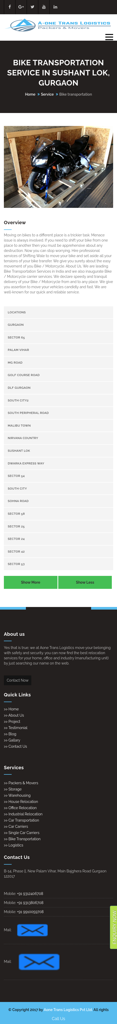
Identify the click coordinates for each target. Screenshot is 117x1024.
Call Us (58, 1018)
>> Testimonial (15, 728)
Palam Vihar (18, 350)
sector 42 (16, 551)
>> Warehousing (17, 795)
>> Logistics (13, 845)
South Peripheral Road (28, 413)
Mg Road (15, 362)
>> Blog (10, 734)
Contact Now (17, 680)
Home (30, 94)
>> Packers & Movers (21, 783)
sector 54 (16, 476)
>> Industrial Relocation (23, 814)
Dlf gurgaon (19, 388)
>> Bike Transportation (22, 839)
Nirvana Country (23, 438)
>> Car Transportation (21, 820)
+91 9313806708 (30, 903)
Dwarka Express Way (26, 463)
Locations (17, 312)
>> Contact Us (15, 746)
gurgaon (16, 325)
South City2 (18, 400)
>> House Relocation (21, 802)
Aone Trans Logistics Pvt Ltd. (68, 1010)
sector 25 (16, 526)
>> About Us (14, 715)
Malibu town (19, 425)
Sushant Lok (19, 451)
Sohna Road (18, 501)
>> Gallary (12, 740)
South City (17, 488)
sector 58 (16, 513)
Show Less (85, 582)
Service (47, 94)
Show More (30, 582)
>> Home (11, 709)
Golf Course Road (24, 375)
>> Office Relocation (20, 808)
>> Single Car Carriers (21, 833)
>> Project (12, 721)
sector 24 (16, 539)
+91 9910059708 (30, 912)
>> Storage (12, 789)
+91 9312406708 (30, 894)
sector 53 (16, 564)
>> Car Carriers (16, 826)
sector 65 (16, 337)
